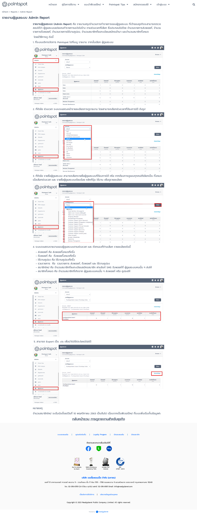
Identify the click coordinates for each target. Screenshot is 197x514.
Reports (14, 11)
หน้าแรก (5, 11)
